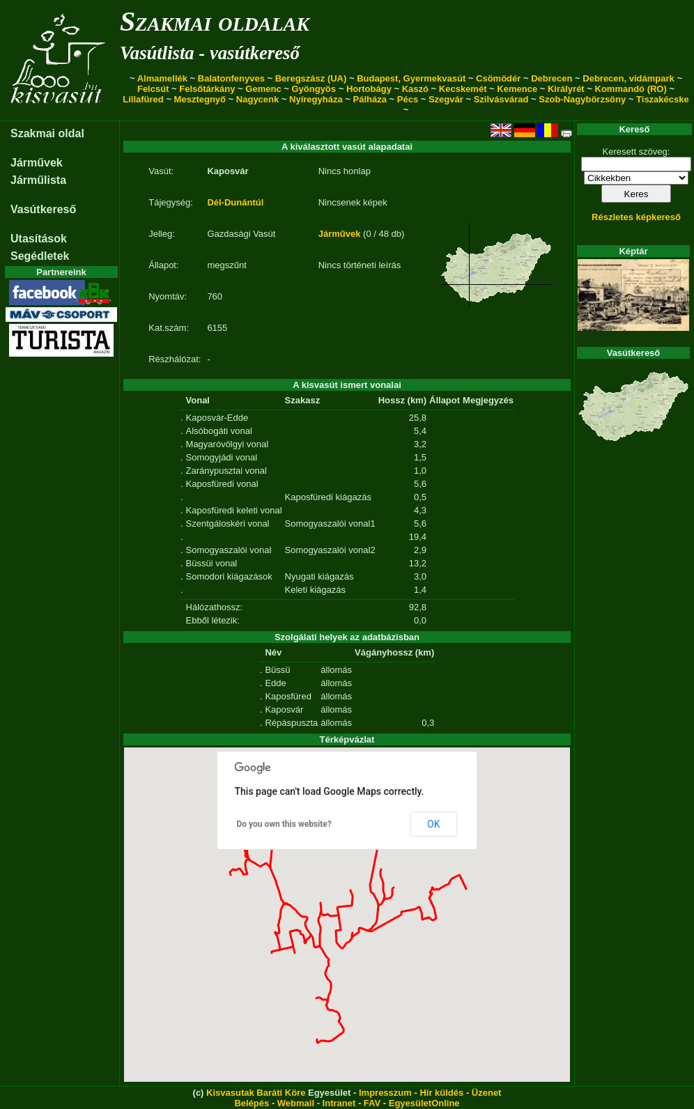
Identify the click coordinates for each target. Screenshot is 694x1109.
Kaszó (415, 89)
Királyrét (566, 89)
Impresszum (385, 1092)
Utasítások (38, 239)
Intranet (339, 1103)
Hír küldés (441, 1092)
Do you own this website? (284, 824)
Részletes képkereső (636, 217)
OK (433, 824)
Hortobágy (369, 89)
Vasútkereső (43, 209)
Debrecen (551, 78)
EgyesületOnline (424, 1103)
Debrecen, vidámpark (628, 78)
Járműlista (38, 180)
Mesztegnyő (200, 99)
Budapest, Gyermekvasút (411, 78)
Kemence (517, 89)
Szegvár (446, 99)
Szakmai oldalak (214, 21)
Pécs (407, 99)
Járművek (36, 163)
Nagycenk (257, 99)
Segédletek (39, 256)
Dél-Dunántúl (235, 202)
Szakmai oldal (47, 133)
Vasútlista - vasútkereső (210, 52)
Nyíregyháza (316, 99)
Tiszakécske (662, 99)
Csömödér (498, 78)
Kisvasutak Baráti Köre (255, 1092)
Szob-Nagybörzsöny (582, 99)
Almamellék (162, 78)
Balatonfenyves (231, 78)
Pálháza (370, 99)
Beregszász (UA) (311, 78)
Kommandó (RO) (631, 89)
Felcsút (153, 89)
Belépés (251, 1103)
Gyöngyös (313, 89)
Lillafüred (143, 99)
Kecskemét (463, 89)
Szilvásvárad (501, 99)
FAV (372, 1103)
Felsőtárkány (207, 89)
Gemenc (263, 89)
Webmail (295, 1103)
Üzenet (487, 1092)
